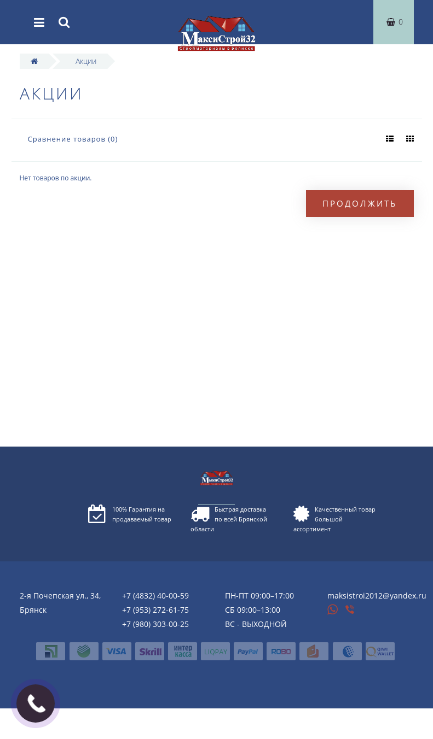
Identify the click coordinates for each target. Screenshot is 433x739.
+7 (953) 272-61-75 (155, 610)
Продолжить (359, 203)
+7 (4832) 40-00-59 (155, 595)
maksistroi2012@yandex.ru (376, 595)
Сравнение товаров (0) (73, 139)
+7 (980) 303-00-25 (155, 624)
